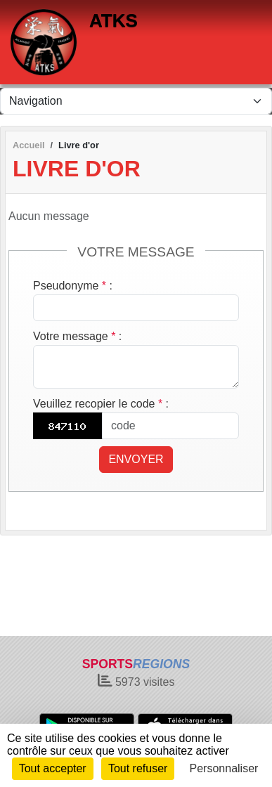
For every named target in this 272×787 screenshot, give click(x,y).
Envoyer (135, 459)
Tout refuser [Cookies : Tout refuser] (137, 768)
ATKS (113, 20)
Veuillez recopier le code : (101, 404)
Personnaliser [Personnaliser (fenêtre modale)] (224, 768)
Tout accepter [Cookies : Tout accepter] (52, 768)
